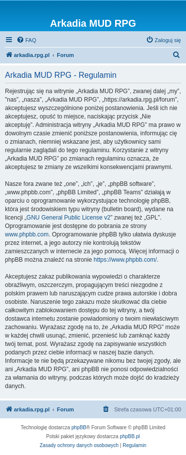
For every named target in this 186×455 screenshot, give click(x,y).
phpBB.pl (130, 436)
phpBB (78, 427)
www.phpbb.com (27, 234)
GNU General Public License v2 (68, 217)
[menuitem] (26, 40)
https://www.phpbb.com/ (125, 259)
